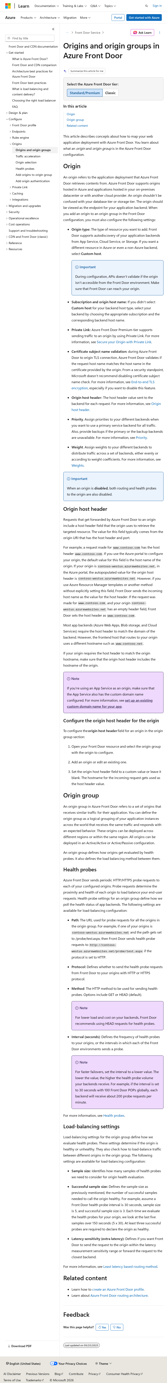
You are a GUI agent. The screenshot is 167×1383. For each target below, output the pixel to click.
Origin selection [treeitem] (26, 162)
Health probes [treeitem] (25, 168)
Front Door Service (87, 32)
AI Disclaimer (12, 1374)
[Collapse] (53, 29)
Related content (77, 125)
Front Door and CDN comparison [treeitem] (34, 65)
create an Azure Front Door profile (118, 1289)
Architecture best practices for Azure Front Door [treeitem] (32, 74)
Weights (78, 465)
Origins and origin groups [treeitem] (33, 150)
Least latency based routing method (130, 1266)
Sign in (157, 5)
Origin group (75, 120)
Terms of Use (12, 1380)
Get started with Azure (144, 17)
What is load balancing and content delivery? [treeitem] (30, 91)
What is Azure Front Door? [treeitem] (30, 59)
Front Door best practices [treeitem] (29, 83)
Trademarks (33, 1380)
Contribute (76, 1374)
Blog (57, 1374)
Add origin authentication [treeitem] (33, 181)
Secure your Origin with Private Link (124, 342)
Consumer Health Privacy (123, 1374)
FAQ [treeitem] (15, 107)
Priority (141, 437)
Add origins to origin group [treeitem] (34, 175)
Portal (118, 17)
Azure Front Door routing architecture (119, 1295)
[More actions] (160, 32)
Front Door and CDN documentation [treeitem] (33, 46)
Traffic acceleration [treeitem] (28, 156)
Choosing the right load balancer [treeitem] (34, 100)
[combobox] (29, 38)
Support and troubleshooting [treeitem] (28, 230)
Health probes (113, 1115)
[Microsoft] (8, 6)
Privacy (93, 1374)
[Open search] (146, 6)
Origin (71, 114)
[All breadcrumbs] (67, 32)
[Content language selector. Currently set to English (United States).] (23, 1363)
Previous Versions (37, 1374)
